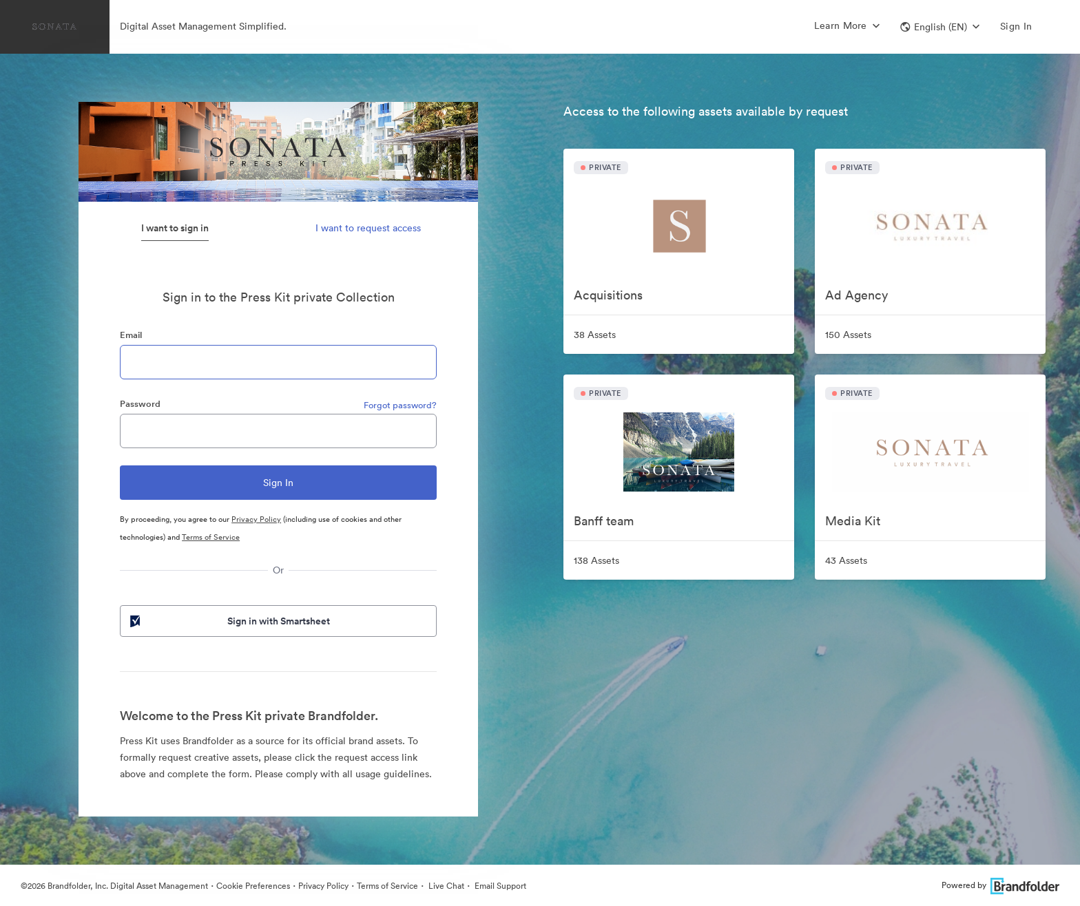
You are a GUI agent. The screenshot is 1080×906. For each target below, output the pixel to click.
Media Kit (852, 521)
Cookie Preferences (253, 886)
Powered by (1000, 885)
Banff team (604, 521)
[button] (940, 27)
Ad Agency (856, 295)
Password (140, 404)
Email (131, 335)
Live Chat (445, 886)
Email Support (499, 886)
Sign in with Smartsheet (228, 621)
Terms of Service (211, 536)
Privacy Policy (256, 519)
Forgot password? (400, 405)
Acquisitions (608, 295)
